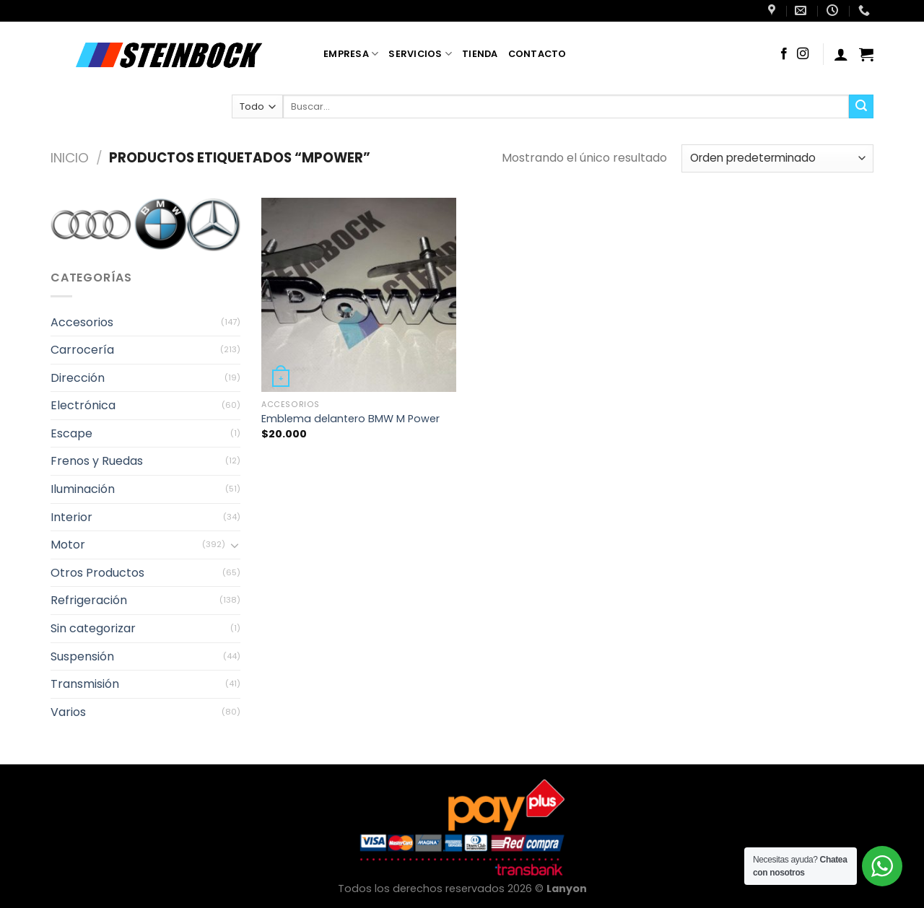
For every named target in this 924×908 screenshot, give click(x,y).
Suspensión (82, 656)
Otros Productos (97, 572)
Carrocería (82, 349)
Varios (68, 712)
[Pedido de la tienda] (777, 158)
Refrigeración (89, 600)
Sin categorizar (93, 628)
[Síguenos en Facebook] (784, 54)
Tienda (480, 54)
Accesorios (82, 321)
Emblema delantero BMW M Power (350, 419)
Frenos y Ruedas (97, 461)
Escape (71, 433)
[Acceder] (841, 54)
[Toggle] (234, 545)
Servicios (420, 54)
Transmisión (85, 684)
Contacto (537, 54)
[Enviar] (861, 107)
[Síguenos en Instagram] (802, 54)
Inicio (70, 158)
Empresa (350, 54)
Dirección (78, 378)
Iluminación (83, 489)
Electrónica (83, 405)
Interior (71, 517)
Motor (68, 544)
